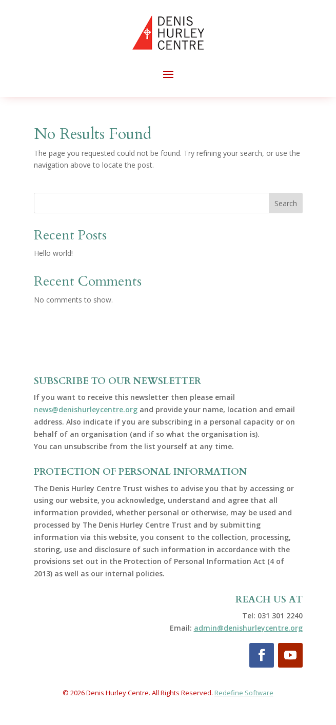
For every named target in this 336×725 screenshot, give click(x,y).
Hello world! (53, 253)
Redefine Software (243, 692)
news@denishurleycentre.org (85, 409)
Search (285, 203)
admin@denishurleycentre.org (248, 628)
